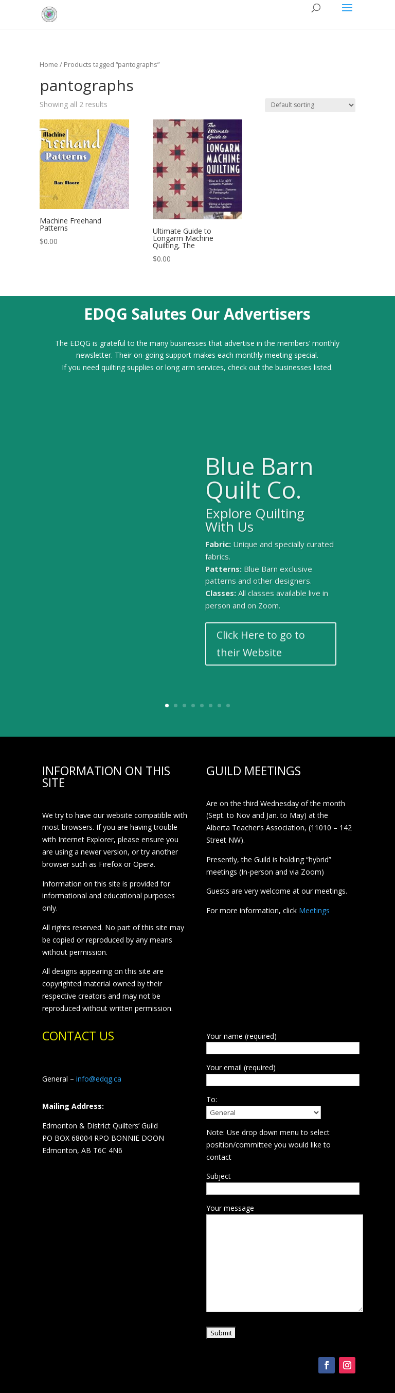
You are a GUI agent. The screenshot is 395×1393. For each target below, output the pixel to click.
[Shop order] (310, 105)
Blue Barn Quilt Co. (259, 491)
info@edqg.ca (98, 1079)
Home (49, 64)
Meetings (314, 910)
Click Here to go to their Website (261, 657)
